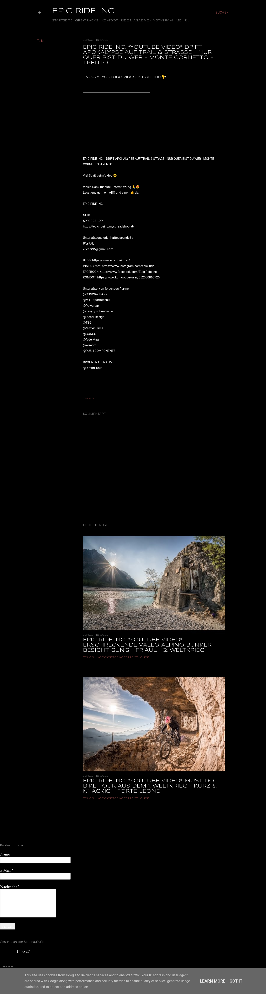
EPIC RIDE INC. (84, 11)
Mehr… (182, 20)
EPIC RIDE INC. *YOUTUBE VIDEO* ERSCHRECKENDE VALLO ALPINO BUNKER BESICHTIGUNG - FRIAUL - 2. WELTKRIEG (147, 645)
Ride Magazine (134, 20)
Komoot (109, 20)
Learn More (212, 981)
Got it (236, 981)
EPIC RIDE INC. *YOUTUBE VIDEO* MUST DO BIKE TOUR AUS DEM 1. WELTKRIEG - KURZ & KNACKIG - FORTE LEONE (150, 786)
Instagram (162, 20)
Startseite (62, 20)
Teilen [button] (41, 41)
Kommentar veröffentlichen (123, 657)
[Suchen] (222, 12)
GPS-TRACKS (87, 20)
